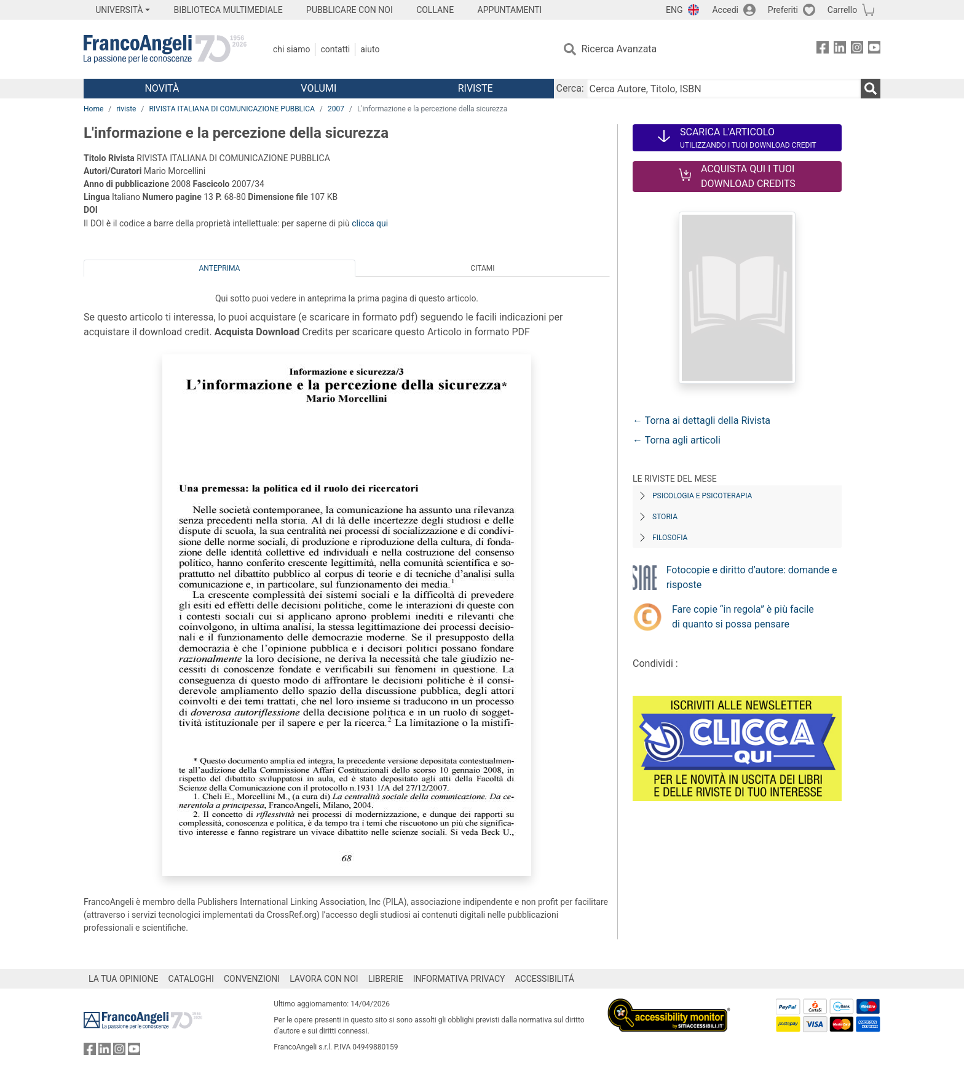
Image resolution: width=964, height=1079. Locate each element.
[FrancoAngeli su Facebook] (822, 49)
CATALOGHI (191, 979)
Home (93, 109)
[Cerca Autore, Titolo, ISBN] (724, 88)
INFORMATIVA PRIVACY (459, 979)
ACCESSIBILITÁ (544, 979)
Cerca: (570, 88)
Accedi (725, 10)
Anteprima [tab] (219, 268)
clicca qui (370, 223)
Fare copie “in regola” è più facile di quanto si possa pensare (743, 616)
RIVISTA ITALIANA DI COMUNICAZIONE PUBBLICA (232, 109)
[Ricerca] (870, 88)
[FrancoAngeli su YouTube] (874, 49)
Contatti (335, 49)
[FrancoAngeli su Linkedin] (840, 49)
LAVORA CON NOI (324, 979)
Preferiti (783, 10)
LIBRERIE (385, 979)
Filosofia (669, 537)
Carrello (842, 10)
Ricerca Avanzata (619, 49)
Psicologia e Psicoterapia (702, 496)
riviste (126, 109)
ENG (674, 10)
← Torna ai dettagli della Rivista (701, 420)
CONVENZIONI (252, 979)
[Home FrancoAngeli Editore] (165, 49)
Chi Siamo (291, 49)
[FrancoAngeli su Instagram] (857, 49)
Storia (665, 516)
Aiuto (369, 49)
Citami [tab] (482, 268)
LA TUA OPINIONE (124, 979)
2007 (336, 109)
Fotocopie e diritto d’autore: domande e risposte (751, 577)
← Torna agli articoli (677, 440)
